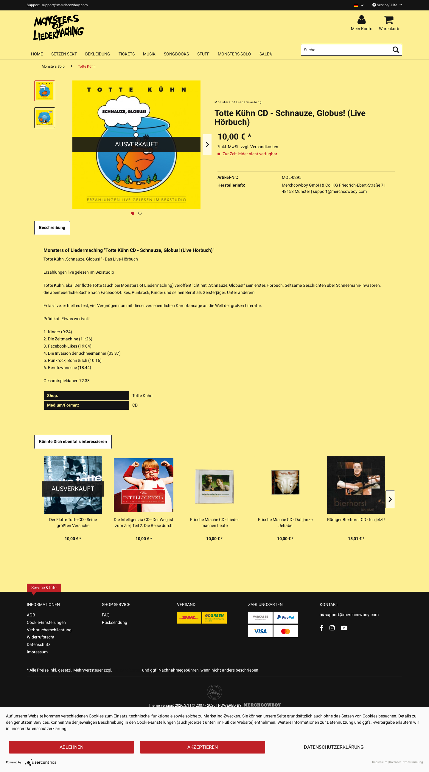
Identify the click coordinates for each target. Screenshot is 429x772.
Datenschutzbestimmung (406, 762)
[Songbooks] (176, 54)
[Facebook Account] (322, 628)
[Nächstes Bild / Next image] (140, 213)
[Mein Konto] (362, 20)
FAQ (106, 615)
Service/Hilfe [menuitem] (387, 5)
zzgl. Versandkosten (259, 147)
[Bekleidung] (97, 54)
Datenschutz (38, 644)
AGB (31, 615)
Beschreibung (52, 227)
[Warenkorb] (390, 20)
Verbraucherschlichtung (49, 630)
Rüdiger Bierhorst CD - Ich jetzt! (356, 520)
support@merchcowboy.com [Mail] (349, 615)
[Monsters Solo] (234, 54)
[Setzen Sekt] (64, 54)
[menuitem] (356, 5)
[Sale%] (265, 54)
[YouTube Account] (344, 628)
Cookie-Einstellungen (46, 622)
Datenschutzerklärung (334, 747)
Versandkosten (127, 670)
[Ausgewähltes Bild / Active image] (132, 213)
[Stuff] (203, 54)
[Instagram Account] (332, 628)
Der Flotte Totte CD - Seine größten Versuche (73, 523)
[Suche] (351, 50)
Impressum (37, 652)
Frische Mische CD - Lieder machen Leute (214, 523)
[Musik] (149, 54)
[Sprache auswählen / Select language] (358, 5)
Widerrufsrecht (41, 637)
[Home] (37, 54)
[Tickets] (126, 54)
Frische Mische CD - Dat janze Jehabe (285, 523)
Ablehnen (71, 747)
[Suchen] (396, 50)
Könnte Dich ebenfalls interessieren (73, 441)
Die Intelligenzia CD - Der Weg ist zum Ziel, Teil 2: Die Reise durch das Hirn (143, 523)
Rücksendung (114, 622)
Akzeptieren (202, 747)
